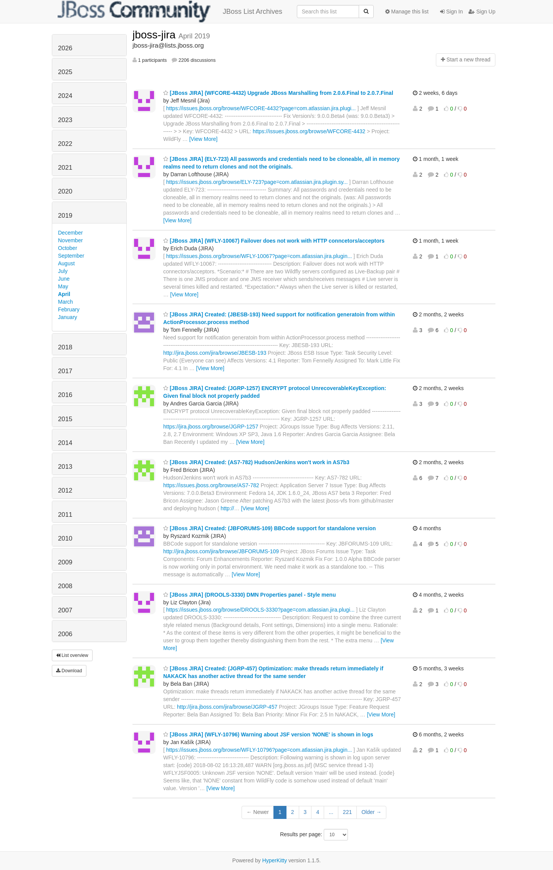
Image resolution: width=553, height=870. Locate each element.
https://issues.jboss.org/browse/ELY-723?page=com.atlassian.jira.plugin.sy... (257, 182)
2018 (65, 347)
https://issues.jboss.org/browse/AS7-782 (211, 485)
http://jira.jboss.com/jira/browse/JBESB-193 (214, 353)
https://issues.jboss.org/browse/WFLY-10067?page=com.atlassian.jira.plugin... (259, 256)
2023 (65, 120)
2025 (65, 72)
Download (69, 670)
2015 (65, 419)
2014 (65, 443)
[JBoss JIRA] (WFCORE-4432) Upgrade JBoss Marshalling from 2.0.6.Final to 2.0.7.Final (278, 93)
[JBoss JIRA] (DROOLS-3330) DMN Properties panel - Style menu (249, 595)
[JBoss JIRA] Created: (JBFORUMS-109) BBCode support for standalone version (269, 528)
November (70, 240)
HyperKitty (274, 860)
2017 (65, 371)
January (67, 317)
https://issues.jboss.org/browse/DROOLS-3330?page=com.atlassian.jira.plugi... (260, 610)
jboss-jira (155, 35)
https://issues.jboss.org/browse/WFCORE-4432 (309, 131)
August (66, 263)
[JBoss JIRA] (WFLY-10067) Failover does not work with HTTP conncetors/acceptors (273, 241)
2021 (65, 167)
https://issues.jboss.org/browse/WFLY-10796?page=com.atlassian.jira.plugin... (259, 750)
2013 (65, 466)
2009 (65, 562)
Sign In (451, 11)
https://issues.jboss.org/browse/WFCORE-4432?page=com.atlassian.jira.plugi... (261, 108)
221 (347, 812)
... (331, 812)
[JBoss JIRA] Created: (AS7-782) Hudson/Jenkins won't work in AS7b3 (256, 462)
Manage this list (407, 11)
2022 (65, 143)
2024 (65, 95)
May (63, 286)
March (65, 302)
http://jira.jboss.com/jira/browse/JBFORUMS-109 (221, 551)
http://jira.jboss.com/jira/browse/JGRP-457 (227, 707)
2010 (65, 538)
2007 (65, 610)
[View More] (203, 139)
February (68, 309)
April (64, 294)
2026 (65, 48)
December (70, 233)
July (63, 271)
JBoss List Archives (170, 11)
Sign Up (482, 11)
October (67, 248)
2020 (65, 191)
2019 (65, 215)
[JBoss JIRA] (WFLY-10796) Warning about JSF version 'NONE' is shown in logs (268, 734)
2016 (65, 395)
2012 (65, 490)
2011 (65, 514)
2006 (65, 634)
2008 (65, 586)
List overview (72, 655)
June (64, 279)
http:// (227, 508)
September (71, 256)
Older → (371, 812)
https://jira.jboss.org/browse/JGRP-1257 (210, 426)
